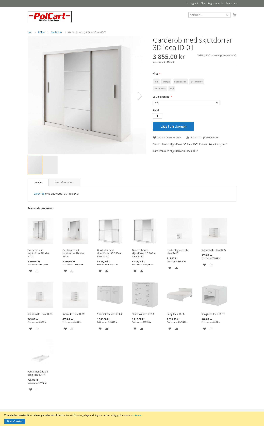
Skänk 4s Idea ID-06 (73, 314)
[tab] (38, 182)
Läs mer (137, 415)
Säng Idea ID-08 (176, 314)
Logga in (194, 3)
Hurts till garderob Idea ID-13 (177, 251)
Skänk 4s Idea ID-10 (143, 314)
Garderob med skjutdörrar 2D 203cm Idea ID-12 (144, 253)
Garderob (39, 193)
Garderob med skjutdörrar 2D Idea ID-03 (73, 253)
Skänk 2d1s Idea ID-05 (40, 314)
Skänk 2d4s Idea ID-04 (214, 250)
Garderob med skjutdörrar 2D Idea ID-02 (39, 253)
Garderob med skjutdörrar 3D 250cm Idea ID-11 (109, 253)
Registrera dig (215, 3)
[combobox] (209, 15)
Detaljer (38, 182)
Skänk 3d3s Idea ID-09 (109, 314)
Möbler (41, 32)
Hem (30, 32)
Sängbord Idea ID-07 (213, 314)
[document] (132, 419)
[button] (231, 3)
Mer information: (64, 182)
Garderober (57, 32)
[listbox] (186, 85)
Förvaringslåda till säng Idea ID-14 (38, 373)
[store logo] (50, 16)
